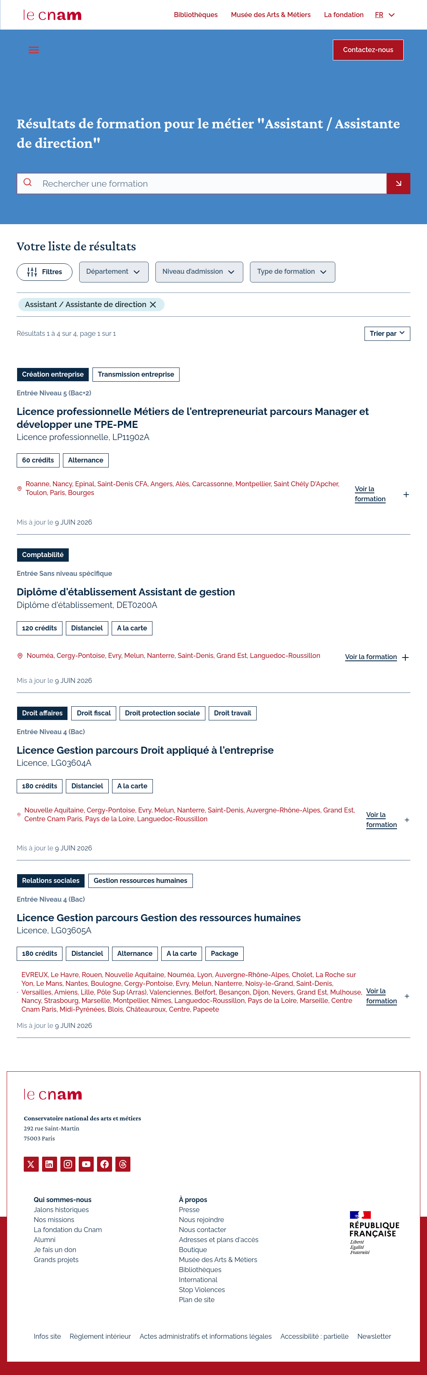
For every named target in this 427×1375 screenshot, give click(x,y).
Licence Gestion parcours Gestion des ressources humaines (159, 917)
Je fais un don (55, 1249)
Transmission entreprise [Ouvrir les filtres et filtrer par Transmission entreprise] (136, 374)
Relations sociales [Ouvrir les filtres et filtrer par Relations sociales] (51, 880)
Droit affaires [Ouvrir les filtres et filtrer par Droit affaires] (42, 713)
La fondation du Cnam (68, 1229)
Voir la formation (370, 494)
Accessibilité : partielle (314, 1336)
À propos (193, 1199)
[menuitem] (195, 14)
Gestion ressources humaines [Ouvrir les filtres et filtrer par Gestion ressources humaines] (140, 880)
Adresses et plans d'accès (219, 1239)
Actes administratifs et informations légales (206, 1336)
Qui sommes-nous (63, 1199)
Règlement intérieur (100, 1336)
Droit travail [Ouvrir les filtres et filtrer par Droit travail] (232, 713)
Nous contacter (203, 1229)
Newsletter (374, 1336)
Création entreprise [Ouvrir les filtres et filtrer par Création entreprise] (53, 374)
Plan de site (197, 1299)
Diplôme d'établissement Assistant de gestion (126, 592)
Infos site (47, 1336)
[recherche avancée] (211, 184)
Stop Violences (202, 1289)
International (198, 1279)
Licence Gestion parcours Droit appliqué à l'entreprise (145, 750)
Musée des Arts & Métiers (218, 1259)
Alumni (44, 1239)
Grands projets (56, 1259)
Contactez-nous (368, 50)
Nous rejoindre (201, 1219)
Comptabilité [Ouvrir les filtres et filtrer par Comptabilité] (43, 555)
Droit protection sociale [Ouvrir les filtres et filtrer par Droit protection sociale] (162, 713)
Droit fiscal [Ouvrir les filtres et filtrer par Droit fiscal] (94, 713)
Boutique (193, 1249)
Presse (189, 1209)
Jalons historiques (61, 1209)
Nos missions (54, 1219)
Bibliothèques (200, 1269)
